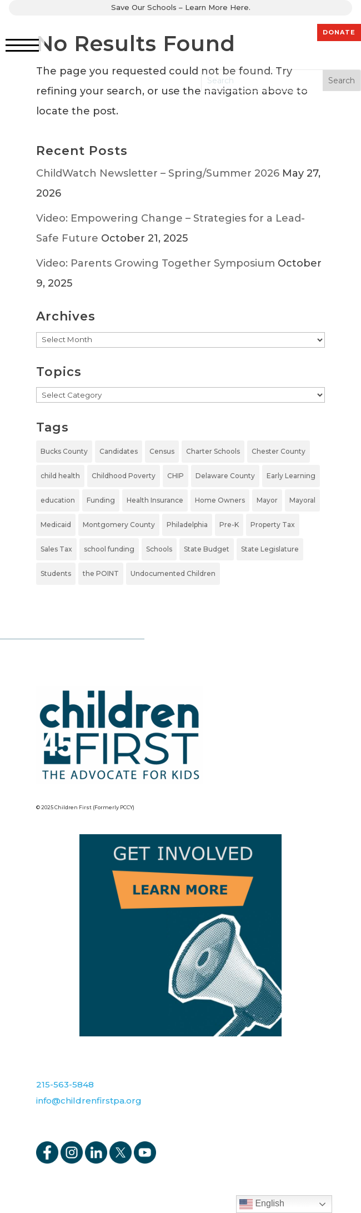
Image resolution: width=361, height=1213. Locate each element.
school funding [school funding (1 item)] (109, 549)
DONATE (339, 32)
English (261, 1204)
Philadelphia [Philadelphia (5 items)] (187, 524)
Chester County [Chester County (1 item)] (278, 451)
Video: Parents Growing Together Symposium (155, 263)
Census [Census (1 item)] (161, 451)
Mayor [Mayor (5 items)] (267, 500)
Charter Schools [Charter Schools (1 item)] (213, 451)
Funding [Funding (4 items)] (101, 500)
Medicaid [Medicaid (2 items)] (56, 524)
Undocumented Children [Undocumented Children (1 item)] (173, 573)
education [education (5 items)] (58, 500)
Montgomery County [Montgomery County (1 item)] (119, 524)
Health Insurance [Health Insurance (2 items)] (155, 500)
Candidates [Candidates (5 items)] (118, 451)
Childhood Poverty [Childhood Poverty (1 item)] (124, 476)
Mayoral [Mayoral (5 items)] (302, 500)
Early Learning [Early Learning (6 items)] (291, 476)
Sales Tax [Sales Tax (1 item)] (56, 549)
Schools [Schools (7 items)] (159, 549)
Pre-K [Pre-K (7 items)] (229, 524)
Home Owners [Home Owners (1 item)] (220, 500)
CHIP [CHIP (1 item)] (175, 476)
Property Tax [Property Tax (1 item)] (272, 524)
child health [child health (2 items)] (60, 476)
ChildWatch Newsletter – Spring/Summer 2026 (157, 173)
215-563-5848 (65, 1084)
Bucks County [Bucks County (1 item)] (64, 451)
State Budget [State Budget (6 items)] (206, 549)
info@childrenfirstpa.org (89, 1100)
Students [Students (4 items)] (56, 573)
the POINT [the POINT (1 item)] (101, 573)
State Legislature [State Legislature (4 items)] (270, 549)
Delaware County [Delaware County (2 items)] (225, 476)
